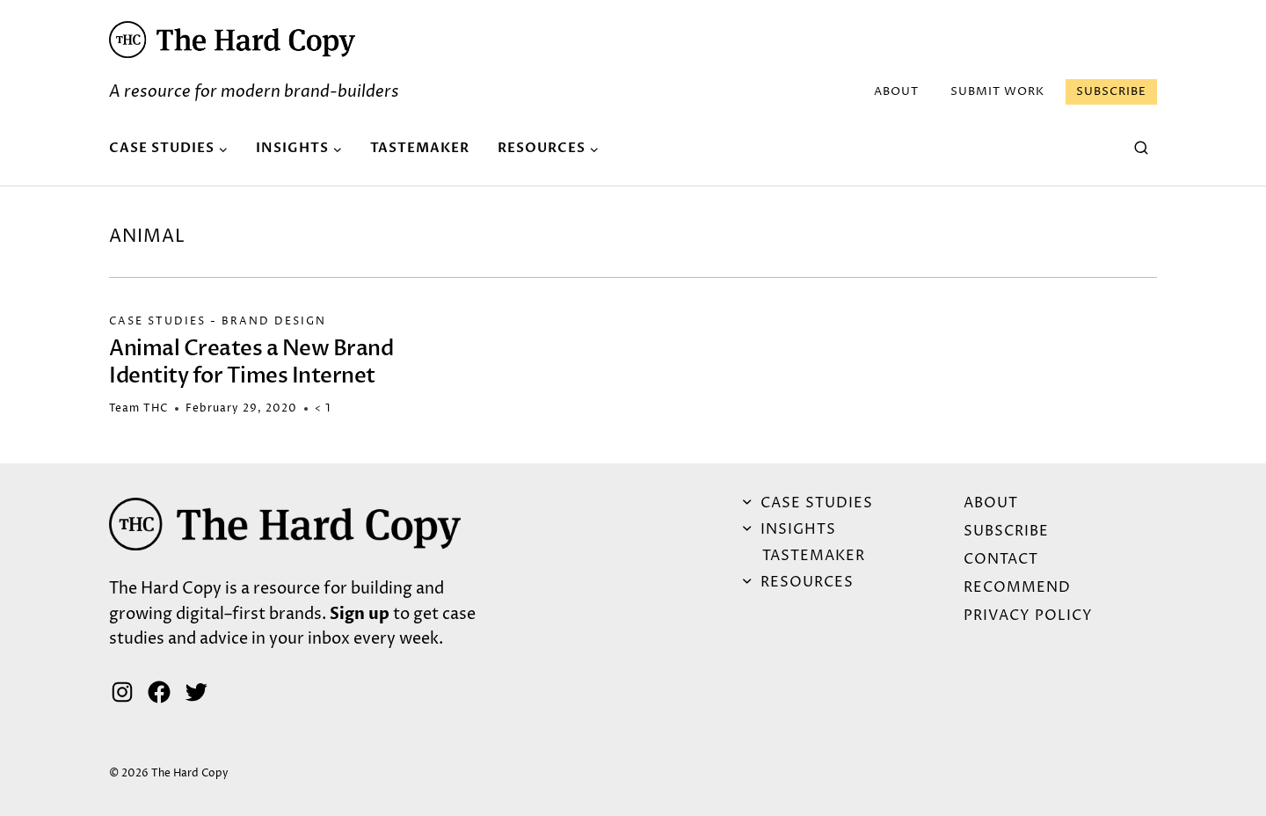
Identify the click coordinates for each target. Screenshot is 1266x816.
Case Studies (157, 321)
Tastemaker (419, 148)
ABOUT (896, 91)
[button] (232, 39)
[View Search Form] (1141, 148)
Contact (1001, 559)
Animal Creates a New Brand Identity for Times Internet (251, 362)
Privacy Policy (1028, 615)
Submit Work (997, 91)
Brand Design (274, 321)
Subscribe (1111, 91)
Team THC (138, 408)
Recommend (1017, 587)
